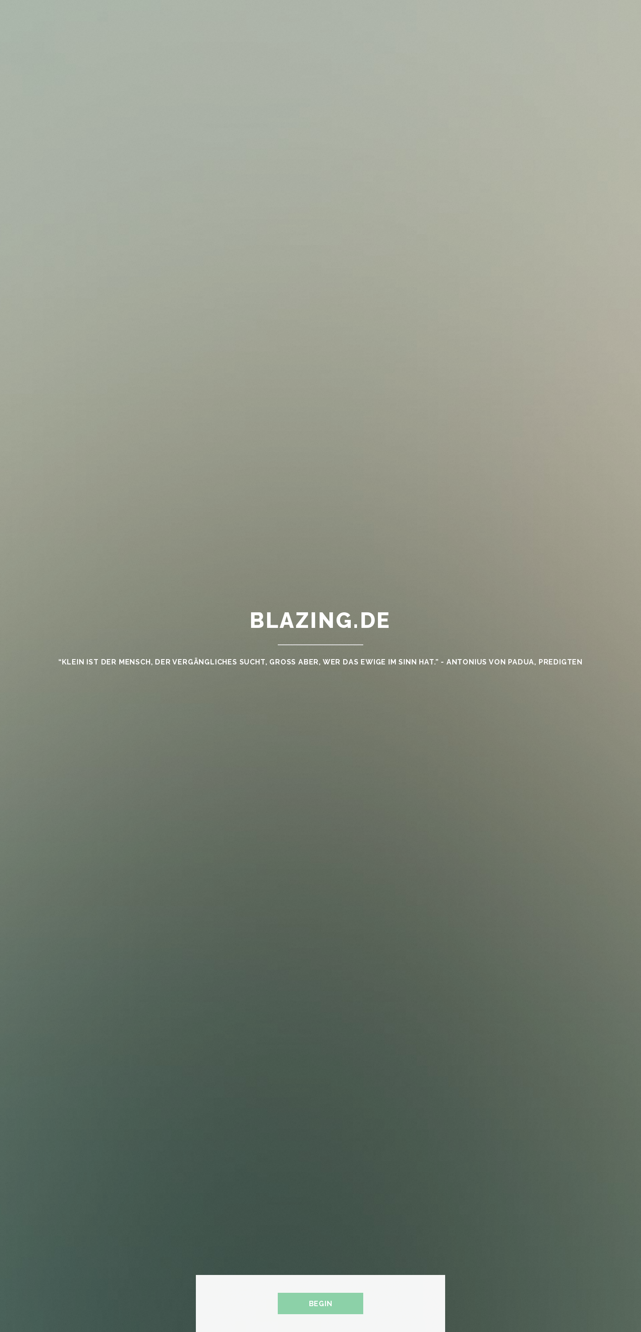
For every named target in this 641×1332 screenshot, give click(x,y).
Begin (321, 1303)
